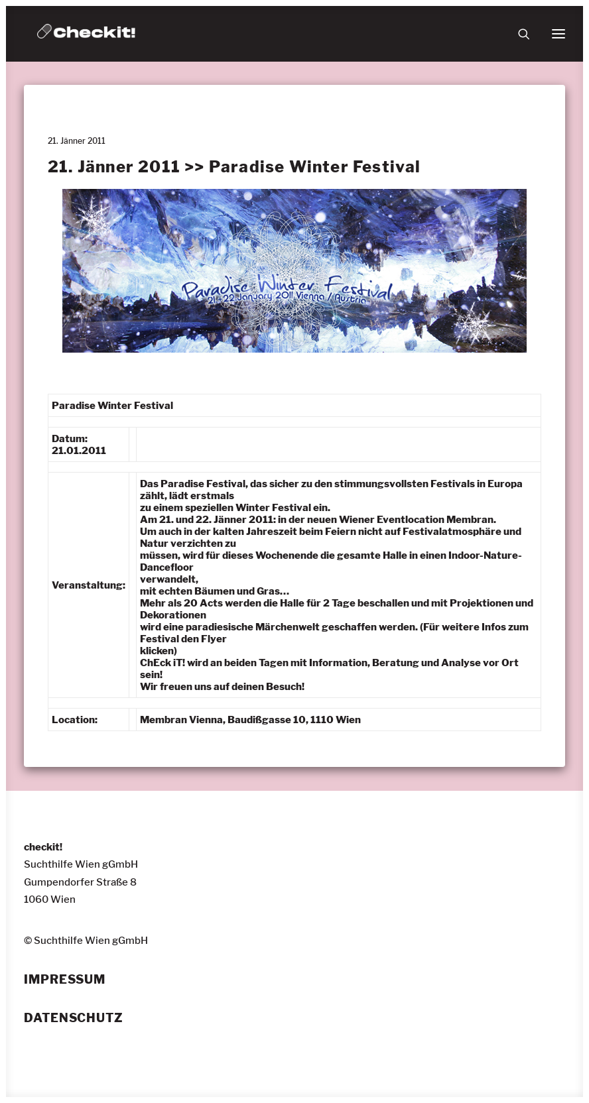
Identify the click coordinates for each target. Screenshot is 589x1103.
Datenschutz (73, 1018)
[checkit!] (86, 34)
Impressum (64, 979)
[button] (558, 34)
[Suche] (518, 34)
